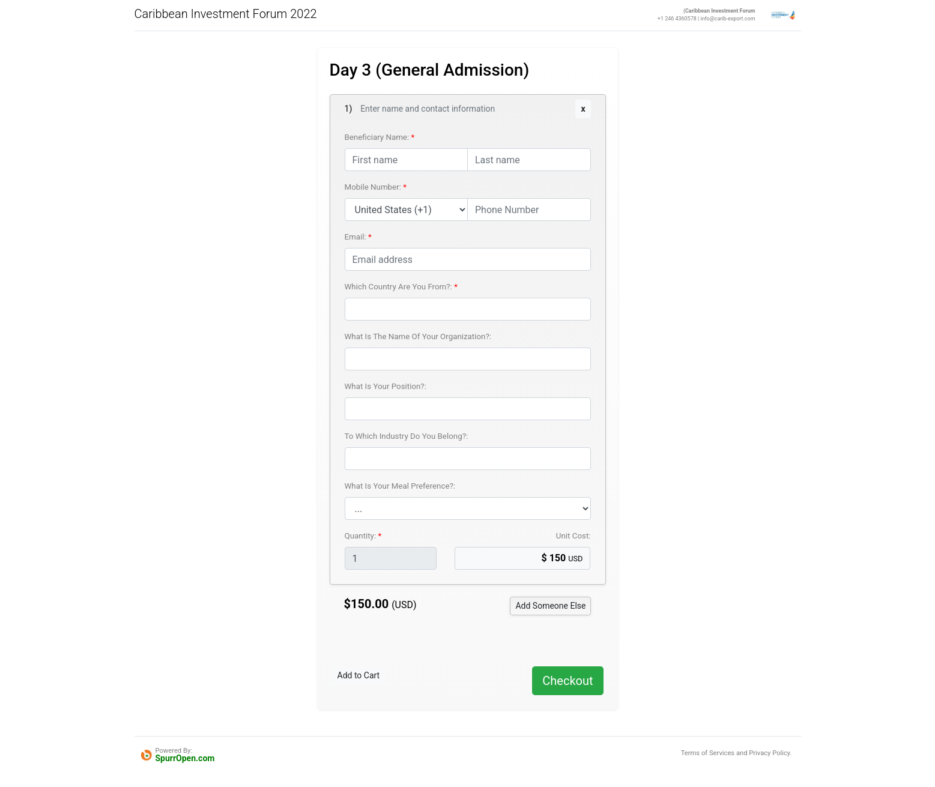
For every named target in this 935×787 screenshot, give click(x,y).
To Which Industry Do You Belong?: (406, 436)
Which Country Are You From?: (400, 286)
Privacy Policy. (770, 753)
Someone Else (550, 606)
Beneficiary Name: (378, 137)
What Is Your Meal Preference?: (400, 485)
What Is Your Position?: (385, 386)
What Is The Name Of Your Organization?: (418, 336)
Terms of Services (707, 753)
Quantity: (361, 535)
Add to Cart (358, 675)
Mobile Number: (374, 186)
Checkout (567, 681)
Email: (357, 236)
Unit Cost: (573, 535)
